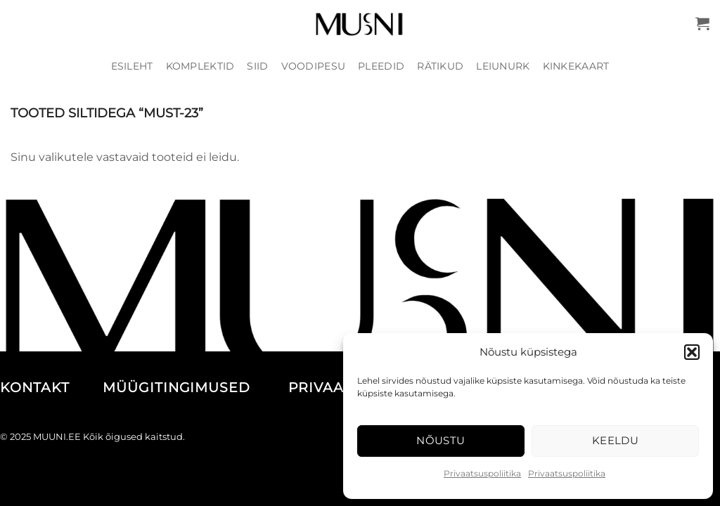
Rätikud (440, 66)
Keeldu (615, 440)
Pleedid (381, 66)
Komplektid (200, 66)
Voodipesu (313, 66)
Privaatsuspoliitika (482, 473)
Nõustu (440, 440)
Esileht (132, 66)
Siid (257, 66)
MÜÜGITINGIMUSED (193, 387)
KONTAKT (49, 387)
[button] (692, 352)
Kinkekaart (576, 66)
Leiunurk (502, 66)
